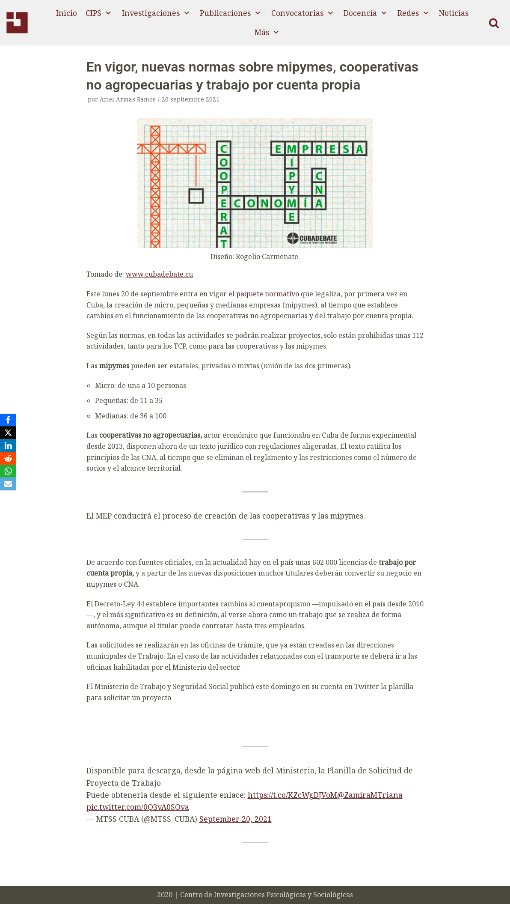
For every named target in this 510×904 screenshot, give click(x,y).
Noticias (453, 13)
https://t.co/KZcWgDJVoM (292, 795)
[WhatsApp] (8, 471)
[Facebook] (8, 420)
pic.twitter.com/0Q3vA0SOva (137, 807)
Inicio (66, 13)
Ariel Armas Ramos (128, 99)
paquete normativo (267, 293)
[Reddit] (8, 458)
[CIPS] (17, 22)
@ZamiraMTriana (370, 795)
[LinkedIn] (8, 445)
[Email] (8, 484)
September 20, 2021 (235, 819)
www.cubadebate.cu (159, 274)
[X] (8, 433)
